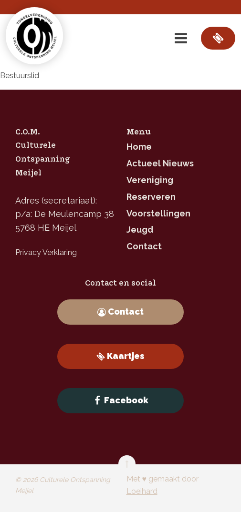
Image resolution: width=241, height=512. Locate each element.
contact (144, 246)
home (139, 147)
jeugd (139, 230)
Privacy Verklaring (46, 252)
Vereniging (149, 180)
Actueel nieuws (160, 163)
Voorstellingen (158, 213)
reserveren (151, 197)
